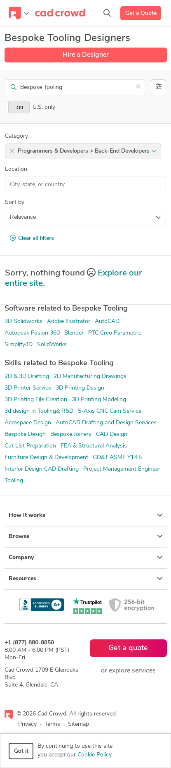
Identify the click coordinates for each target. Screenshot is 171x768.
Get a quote (128, 648)
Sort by (14, 202)
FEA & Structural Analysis (94, 446)
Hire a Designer (86, 55)
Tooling (14, 481)
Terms (52, 724)
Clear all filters (32, 238)
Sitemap (78, 724)
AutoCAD (107, 321)
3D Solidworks (23, 321)
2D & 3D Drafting (27, 376)
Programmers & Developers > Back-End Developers (87, 151)
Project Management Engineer (121, 469)
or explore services (128, 671)
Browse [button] (86, 536)
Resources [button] (86, 578)
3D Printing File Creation (36, 400)
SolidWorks (52, 345)
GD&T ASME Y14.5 (117, 458)
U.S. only (44, 107)
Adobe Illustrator (68, 321)
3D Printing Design (80, 388)
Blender (74, 333)
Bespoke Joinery (70, 434)
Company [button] (86, 557)
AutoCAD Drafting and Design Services (106, 423)
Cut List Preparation (30, 446)
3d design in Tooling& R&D (39, 411)
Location (16, 169)
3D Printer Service (28, 388)
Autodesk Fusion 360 (32, 333)
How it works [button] (86, 515)
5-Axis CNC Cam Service (109, 411)
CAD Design (111, 434)
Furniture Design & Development (46, 458)
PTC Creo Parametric (114, 333)
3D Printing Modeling (99, 400)
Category (16, 136)
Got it (21, 751)
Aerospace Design (28, 423)
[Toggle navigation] (18, 13)
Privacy (27, 724)
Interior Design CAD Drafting (42, 469)
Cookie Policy (94, 755)
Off (19, 107)
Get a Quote (141, 13)
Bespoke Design (25, 434)
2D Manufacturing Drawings (90, 376)
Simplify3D (19, 345)
